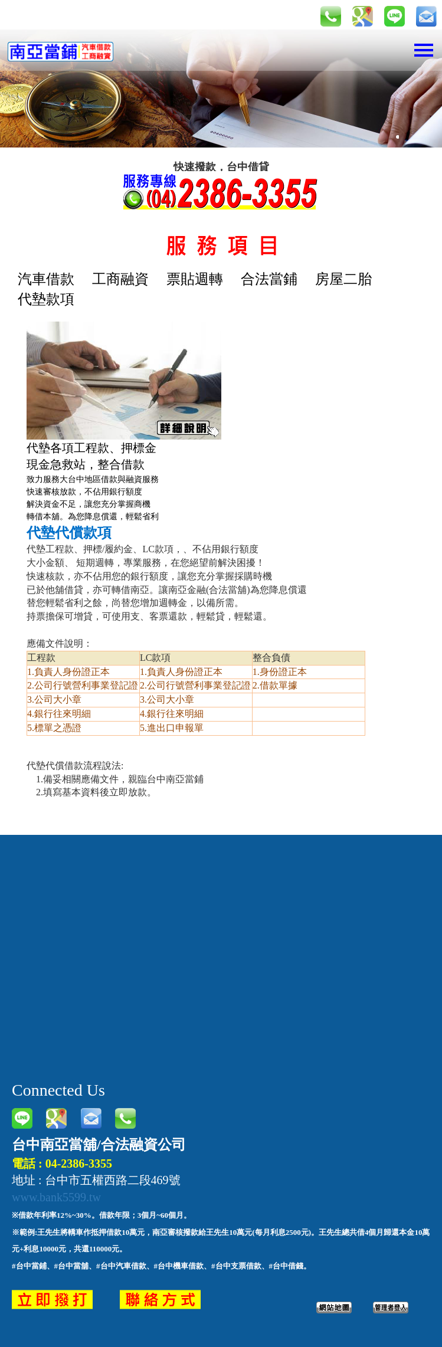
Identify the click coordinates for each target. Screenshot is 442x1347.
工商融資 (120, 279)
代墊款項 (46, 299)
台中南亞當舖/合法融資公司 (99, 1144)
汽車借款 (46, 279)
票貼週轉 (194, 279)
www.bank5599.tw (56, 1197)
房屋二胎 (343, 279)
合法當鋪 (269, 279)
